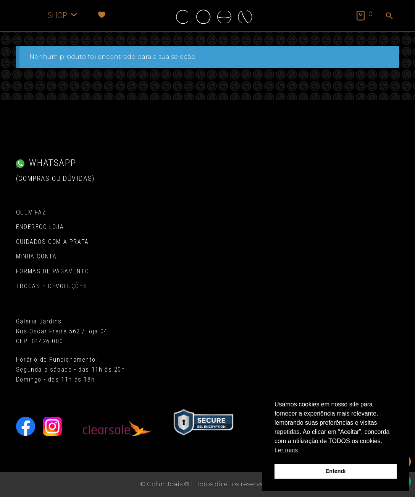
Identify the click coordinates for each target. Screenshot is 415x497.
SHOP (62, 14)
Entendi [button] (336, 471)
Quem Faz (31, 212)
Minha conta (36, 256)
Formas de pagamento (52, 271)
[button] (389, 16)
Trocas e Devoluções (51, 286)
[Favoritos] (102, 15)
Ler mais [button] (286, 450)
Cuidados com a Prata (52, 241)
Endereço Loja (40, 227)
